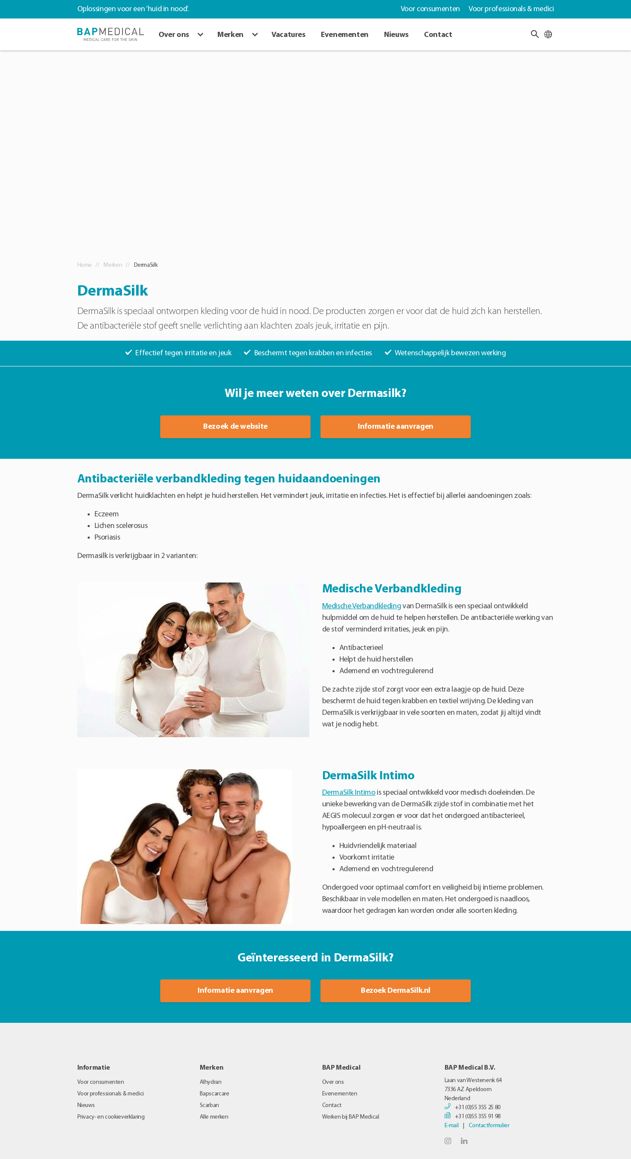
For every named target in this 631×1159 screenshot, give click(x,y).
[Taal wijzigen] (548, 34)
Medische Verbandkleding (361, 606)
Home (84, 265)
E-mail (452, 1125)
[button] (534, 34)
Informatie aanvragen (395, 427)
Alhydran (211, 1082)
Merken (230, 35)
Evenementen (345, 35)
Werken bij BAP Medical (350, 1117)
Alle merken (214, 1117)
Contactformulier (489, 1125)
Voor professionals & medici (511, 9)
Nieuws (396, 35)
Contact (438, 35)
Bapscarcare (214, 1094)
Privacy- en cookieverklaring (111, 1117)
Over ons (174, 35)
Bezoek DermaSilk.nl (395, 991)
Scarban (209, 1105)
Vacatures (288, 35)
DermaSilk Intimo (348, 793)
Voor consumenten (430, 9)
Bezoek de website (235, 427)
